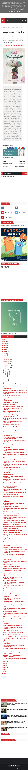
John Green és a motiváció (10, 507)
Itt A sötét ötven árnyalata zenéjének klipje (13, 450)
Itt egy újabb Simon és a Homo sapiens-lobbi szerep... (14, 552)
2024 (3, 344)
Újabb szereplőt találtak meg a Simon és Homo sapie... (14, 653)
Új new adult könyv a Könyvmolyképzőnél (15, 637)
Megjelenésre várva (10, 28)
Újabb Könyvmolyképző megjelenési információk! (13, 583)
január (5, 382)
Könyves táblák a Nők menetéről (12, 531)
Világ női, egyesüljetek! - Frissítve (12, 538)
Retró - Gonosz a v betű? (10, 580)
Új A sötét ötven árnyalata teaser (12, 432)
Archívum (7, 337)
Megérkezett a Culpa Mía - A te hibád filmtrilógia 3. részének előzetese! (16, 722)
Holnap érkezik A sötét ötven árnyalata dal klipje (14, 480)
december (6, 360)
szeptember (7, 366)
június (5, 372)
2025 (3, 342)
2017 (3, 358)
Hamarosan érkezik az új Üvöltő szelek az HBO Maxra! (17, 704)
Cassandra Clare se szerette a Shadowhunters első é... (12, 515)
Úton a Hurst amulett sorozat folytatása (14, 521)
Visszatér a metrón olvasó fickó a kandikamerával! (12, 656)
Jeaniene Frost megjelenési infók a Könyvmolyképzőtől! (13, 619)
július (5, 370)
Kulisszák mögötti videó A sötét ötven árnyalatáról (14, 435)
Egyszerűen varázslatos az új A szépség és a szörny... (15, 393)
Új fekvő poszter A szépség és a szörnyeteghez (12, 571)
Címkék (21, 337)
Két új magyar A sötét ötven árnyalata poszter (14, 609)
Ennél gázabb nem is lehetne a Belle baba (15, 549)
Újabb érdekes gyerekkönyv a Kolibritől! (14, 444)
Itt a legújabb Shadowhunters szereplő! (14, 659)
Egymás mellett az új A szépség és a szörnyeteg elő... (13, 384)
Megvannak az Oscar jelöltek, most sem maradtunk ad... (14, 518)
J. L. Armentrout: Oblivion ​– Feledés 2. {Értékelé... (13, 574)
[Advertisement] (14, 284)
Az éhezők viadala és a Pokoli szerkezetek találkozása (15, 614)
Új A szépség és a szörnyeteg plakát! (13, 453)
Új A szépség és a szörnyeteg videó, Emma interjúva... (15, 643)
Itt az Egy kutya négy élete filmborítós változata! (14, 649)
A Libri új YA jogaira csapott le (11, 635)
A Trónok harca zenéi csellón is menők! (14, 617)
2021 (3, 350)
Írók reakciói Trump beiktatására (12, 540)
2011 (3, 672)
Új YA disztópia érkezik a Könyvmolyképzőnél (10, 487)
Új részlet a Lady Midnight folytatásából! (14, 523)
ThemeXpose (17, 768)
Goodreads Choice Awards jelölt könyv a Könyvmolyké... (14, 483)
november (6, 362)
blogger (25, 173)
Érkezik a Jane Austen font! (11, 529)
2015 (3, 664)
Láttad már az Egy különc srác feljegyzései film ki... (15, 509)
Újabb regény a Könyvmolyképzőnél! (13, 625)
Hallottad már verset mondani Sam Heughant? (13, 422)
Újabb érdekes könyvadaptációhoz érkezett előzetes (13, 415)
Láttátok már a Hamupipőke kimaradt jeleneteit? (14, 596)
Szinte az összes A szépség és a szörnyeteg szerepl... (12, 458)
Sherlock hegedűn (8, 593)
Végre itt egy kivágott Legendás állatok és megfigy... (15, 419)
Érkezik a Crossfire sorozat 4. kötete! (13, 512)
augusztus (6, 368)
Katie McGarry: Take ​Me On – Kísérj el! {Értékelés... (14, 639)
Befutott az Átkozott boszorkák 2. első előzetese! (17, 728)
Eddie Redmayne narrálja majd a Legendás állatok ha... (12, 438)
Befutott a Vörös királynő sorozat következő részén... (12, 578)
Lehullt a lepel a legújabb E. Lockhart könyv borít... (13, 646)
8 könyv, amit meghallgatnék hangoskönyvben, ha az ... (11, 412)
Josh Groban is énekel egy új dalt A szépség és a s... (13, 447)
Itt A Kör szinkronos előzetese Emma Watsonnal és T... (13, 555)
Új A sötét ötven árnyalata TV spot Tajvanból (13, 477)
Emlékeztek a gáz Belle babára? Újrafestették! (12, 427)
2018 (3, 356)
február (5, 380)
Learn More (12, 11)
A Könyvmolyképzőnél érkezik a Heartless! (15, 390)
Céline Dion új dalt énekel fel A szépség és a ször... (15, 562)
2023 (3, 346)
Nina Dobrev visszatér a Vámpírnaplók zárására (14, 462)
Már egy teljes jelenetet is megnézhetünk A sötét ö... (15, 535)
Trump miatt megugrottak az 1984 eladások (13, 497)
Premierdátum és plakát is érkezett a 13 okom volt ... (14, 490)
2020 (3, 352)
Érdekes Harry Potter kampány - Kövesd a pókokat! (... (15, 559)
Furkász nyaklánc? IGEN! (10, 612)
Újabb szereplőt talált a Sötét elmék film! (14, 589)
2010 (3, 674)
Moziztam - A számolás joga (11, 425)
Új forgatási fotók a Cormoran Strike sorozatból (13, 602)
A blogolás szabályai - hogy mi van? (13, 406)
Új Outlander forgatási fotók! (11, 591)
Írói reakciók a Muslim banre (11, 402)
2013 (3, 668)
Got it (18, 11)
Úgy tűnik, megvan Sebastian (11, 533)
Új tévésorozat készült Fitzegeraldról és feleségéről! (14, 441)
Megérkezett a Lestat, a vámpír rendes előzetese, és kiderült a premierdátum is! (17, 717)
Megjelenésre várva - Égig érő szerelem (14, 527)
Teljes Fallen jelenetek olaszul (11, 525)
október (5, 364)
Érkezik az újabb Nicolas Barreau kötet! (14, 569)
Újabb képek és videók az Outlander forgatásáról (13, 586)
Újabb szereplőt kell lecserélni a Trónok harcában (14, 623)
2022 (3, 348)
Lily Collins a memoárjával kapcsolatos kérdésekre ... (14, 400)
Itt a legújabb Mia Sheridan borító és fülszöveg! (13, 472)
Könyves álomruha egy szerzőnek (12, 430)
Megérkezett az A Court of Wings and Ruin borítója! (15, 501)
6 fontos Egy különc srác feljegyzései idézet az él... (13, 504)
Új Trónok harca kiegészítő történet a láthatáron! (14, 388)
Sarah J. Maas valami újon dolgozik (13, 633)
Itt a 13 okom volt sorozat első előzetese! (14, 493)
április (5, 376)
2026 (3, 340)
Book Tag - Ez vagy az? (9, 404)
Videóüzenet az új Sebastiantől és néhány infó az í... (15, 465)
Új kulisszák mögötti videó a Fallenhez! (14, 542)
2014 (3, 666)
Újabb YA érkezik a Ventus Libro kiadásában (12, 599)
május (5, 374)
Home (4, 28)
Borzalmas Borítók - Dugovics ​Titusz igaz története (15, 545)
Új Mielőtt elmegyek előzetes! (11, 567)
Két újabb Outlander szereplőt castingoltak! (11, 396)
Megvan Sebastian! (8, 474)
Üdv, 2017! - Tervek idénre (10, 631)
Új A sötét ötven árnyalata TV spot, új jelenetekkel (13, 628)
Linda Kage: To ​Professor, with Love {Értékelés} (13, 409)
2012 (3, 670)
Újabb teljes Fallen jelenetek (11, 495)
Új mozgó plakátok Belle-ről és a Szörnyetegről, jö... (12, 468)
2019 (3, 354)
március (5, 378)
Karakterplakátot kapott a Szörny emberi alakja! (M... (15, 455)
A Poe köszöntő (7, 565)
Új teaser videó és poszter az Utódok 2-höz (14, 606)
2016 (3, 662)
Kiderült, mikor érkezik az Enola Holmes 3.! (17, 710)
